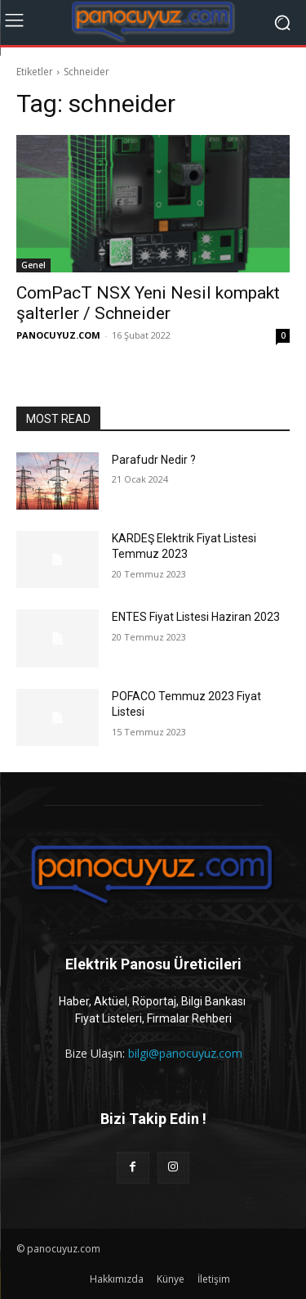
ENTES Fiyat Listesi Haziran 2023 (196, 616)
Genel (33, 265)
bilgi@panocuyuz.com (185, 1053)
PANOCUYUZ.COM (58, 335)
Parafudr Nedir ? (154, 459)
